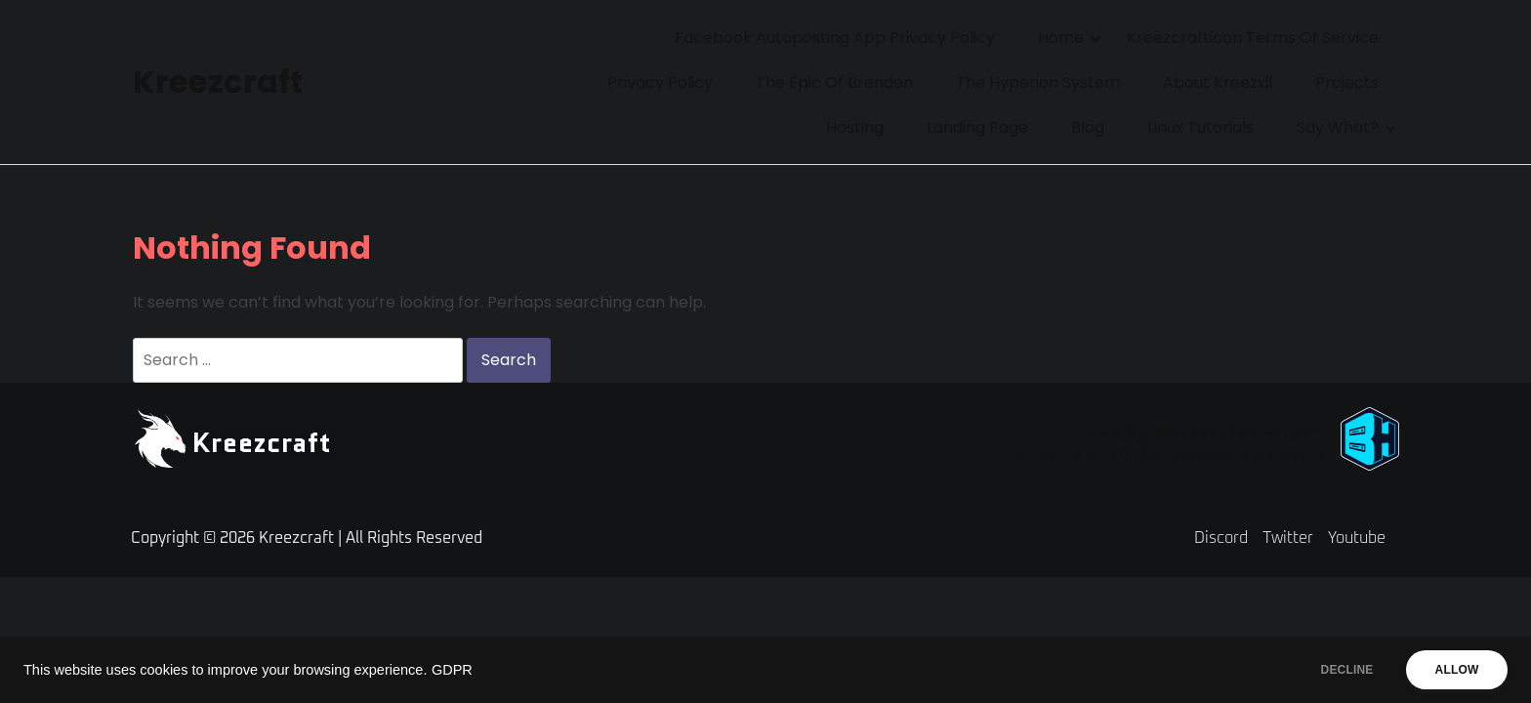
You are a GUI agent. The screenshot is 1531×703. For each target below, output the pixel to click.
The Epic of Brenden (834, 82)
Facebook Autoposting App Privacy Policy (835, 37)
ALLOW (1451, 670)
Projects (1347, 82)
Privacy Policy (660, 82)
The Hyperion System (1038, 82)
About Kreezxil (1217, 82)
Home (1061, 37)
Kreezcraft (216, 81)
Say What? (1338, 127)
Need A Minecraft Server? (1204, 433)
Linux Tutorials (1200, 127)
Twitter (1287, 538)
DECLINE (1330, 670)
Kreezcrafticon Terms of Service (1253, 37)
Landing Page (977, 127)
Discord (1221, 538)
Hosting (855, 127)
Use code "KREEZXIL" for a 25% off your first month (1167, 456)
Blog (1087, 127)
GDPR (452, 670)
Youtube (1357, 538)
